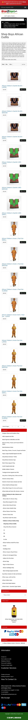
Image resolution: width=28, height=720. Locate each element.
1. (13, 643)
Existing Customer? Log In (7, 676)
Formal (4, 545)
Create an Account (5, 674)
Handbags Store (6, 548)
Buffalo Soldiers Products (8, 469)
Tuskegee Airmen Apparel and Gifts (10, 472)
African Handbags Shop (8, 567)
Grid (11, 64)
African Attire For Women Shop (9, 498)
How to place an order (6, 659)
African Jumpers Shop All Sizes (9, 552)
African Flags (5, 561)
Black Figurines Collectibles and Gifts (11, 439)
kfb (3, 536)
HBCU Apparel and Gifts (8, 436)
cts (3, 530)
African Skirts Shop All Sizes (9, 505)
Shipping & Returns (5, 661)
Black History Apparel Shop (8, 463)
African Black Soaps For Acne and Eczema (12, 488)
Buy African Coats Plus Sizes (9, 517)
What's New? (5, 600)
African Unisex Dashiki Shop (9, 508)
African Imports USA (7, 7)
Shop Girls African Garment (9, 526)
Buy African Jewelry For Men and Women (12, 574)
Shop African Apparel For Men (9, 502)
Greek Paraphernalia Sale (8, 466)
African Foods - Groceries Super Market (11, 586)
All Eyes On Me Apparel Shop (9, 555)
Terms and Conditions (6, 663)
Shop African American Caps (9, 459)
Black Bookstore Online (7, 447)
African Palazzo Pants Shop (9, 511)
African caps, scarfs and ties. (9, 577)
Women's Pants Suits (7, 514)
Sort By (23, 64)
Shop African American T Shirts (9, 456)
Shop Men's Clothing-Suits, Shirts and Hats (12, 475)
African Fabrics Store (7, 580)
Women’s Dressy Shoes (7, 478)
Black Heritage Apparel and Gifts (10, 570)
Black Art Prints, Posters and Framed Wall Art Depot (12, 443)
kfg (3, 533)
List (7, 64)
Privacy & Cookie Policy (6, 665)
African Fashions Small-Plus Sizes (10, 542)
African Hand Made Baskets (8, 583)
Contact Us (3, 656)
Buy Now (23, 89)
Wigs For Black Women (8, 564)
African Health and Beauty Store (9, 485)
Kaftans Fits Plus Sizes (8, 558)
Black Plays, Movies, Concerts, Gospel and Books (13, 450)
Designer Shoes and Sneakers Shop (10, 433)
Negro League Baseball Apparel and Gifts (12, 453)
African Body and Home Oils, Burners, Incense (13, 491)
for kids (4, 539)
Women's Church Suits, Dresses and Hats (12, 481)
